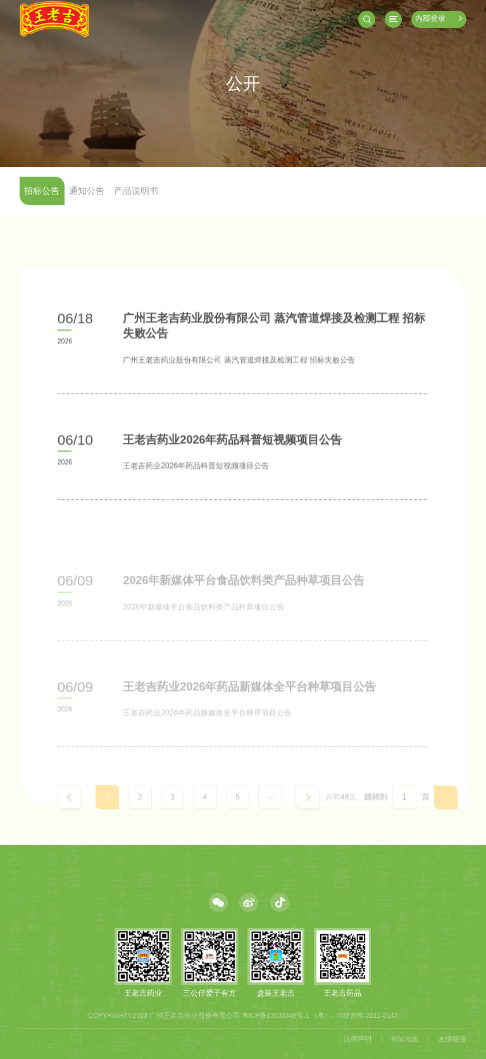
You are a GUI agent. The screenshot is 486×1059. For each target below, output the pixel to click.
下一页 (308, 809)
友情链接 (452, 1039)
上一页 (70, 809)
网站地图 (405, 1039)
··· (270, 808)
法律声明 (357, 1039)
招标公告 (41, 191)
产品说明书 (136, 191)
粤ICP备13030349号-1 (275, 1015)
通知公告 (86, 191)
